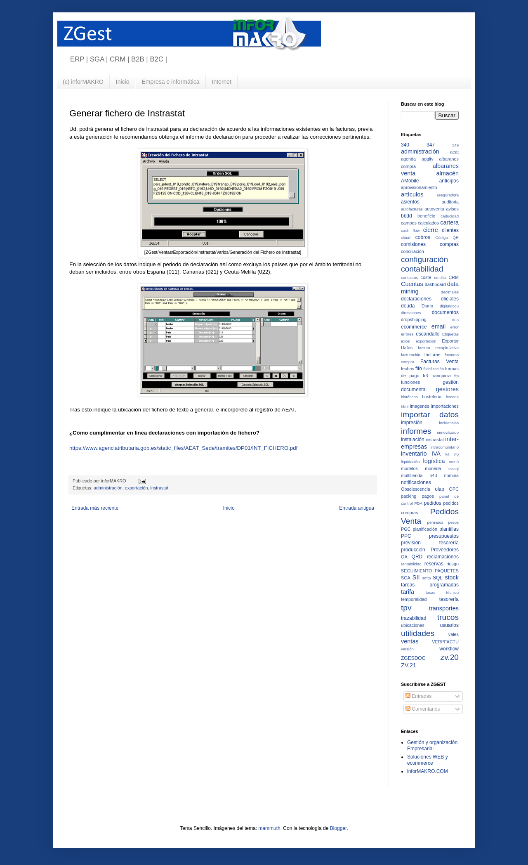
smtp (426, 578)
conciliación (412, 251)
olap (439, 489)
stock (452, 577)
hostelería (431, 396)
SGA (405, 577)
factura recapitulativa (438, 347)
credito (440, 277)
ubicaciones (412, 625)
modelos (409, 468)
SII (416, 577)
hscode (452, 397)
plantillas (449, 529)
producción (413, 550)
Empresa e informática (170, 81)
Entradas (418, 696)
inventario (414, 453)
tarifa (407, 591)
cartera (449, 222)
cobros (422, 237)
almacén (447, 173)
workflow (449, 649)
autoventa (434, 208)
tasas (430, 592)
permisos (435, 522)
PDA (418, 503)
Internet (221, 81)
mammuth (269, 828)
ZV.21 (408, 665)
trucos (448, 617)
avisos (452, 208)
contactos (409, 277)
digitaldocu (449, 306)
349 (455, 145)
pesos (453, 522)
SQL (438, 578)
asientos (410, 202)
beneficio (426, 215)
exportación (136, 487)
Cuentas (412, 284)
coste (426, 277)
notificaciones (416, 482)
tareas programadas (430, 585)
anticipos (449, 181)
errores (407, 334)
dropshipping (414, 319)
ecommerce (414, 327)
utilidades (417, 633)
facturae (432, 354)
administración (108, 487)
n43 (433, 475)
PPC (406, 536)
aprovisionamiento (419, 187)
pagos (428, 496)
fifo (418, 368)
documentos (445, 312)
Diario (427, 305)
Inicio (123, 81)
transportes (444, 608)
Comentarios (422, 709)
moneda (433, 468)
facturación (410, 354)
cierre (430, 230)
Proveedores (445, 550)
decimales (450, 292)
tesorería (449, 599)
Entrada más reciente (94, 508)
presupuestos (444, 536)
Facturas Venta (439, 361)
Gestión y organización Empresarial (432, 745)
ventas (409, 641)
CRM (453, 277)
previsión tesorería (430, 543)
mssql (453, 468)
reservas (433, 564)
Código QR (447, 237)
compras (449, 244)
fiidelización (434, 368)
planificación (425, 529)
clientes (450, 230)
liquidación (410, 461)
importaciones (445, 406)
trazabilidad (413, 618)
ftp (456, 375)
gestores (447, 389)
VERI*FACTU (445, 641)
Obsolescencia (415, 489)
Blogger (338, 828)
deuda (408, 306)
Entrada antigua (356, 508)
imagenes (419, 406)
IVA (436, 453)
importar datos (430, 414)
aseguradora (447, 195)
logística (434, 461)
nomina (451, 475)
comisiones (413, 244)
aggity (428, 158)
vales (453, 634)
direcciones (411, 312)
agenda (408, 158)
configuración (424, 259)
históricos (409, 397)
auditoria (450, 201)
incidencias (449, 423)
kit (448, 454)
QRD (417, 557)
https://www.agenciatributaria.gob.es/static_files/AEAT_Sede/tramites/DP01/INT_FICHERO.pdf (183, 448)
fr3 (425, 375)
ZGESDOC (413, 658)
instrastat (159, 487)
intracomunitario (445, 447)
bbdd (406, 216)
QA (404, 556)
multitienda (411, 475)
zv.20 (450, 657)
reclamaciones (443, 557)
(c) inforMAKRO (83, 81)
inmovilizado (448, 432)
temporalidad (414, 599)
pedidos (432, 503)
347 (431, 145)
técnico (452, 592)
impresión (411, 422)
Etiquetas (450, 334)
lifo (456, 454)
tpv (406, 607)
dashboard (435, 284)
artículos (412, 194)
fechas (407, 368)
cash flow (410, 230)
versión (407, 649)
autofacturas (412, 209)
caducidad (450, 216)
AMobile (410, 181)
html (404, 406)
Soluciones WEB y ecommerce (427, 760)
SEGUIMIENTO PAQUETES (430, 570)
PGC (405, 529)
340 (405, 145)
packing (408, 496)
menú (454, 461)
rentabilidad (411, 564)
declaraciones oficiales (430, 299)
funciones (410, 382)
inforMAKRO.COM (427, 771)
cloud (405, 237)
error (454, 327)
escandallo (427, 334)
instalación (412, 439)
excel (405, 341)
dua (455, 319)
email (438, 326)
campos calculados (420, 222)
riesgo (453, 563)
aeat (454, 151)
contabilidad (422, 269)
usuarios (449, 625)
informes (416, 431)
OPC (454, 489)
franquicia (441, 375)
